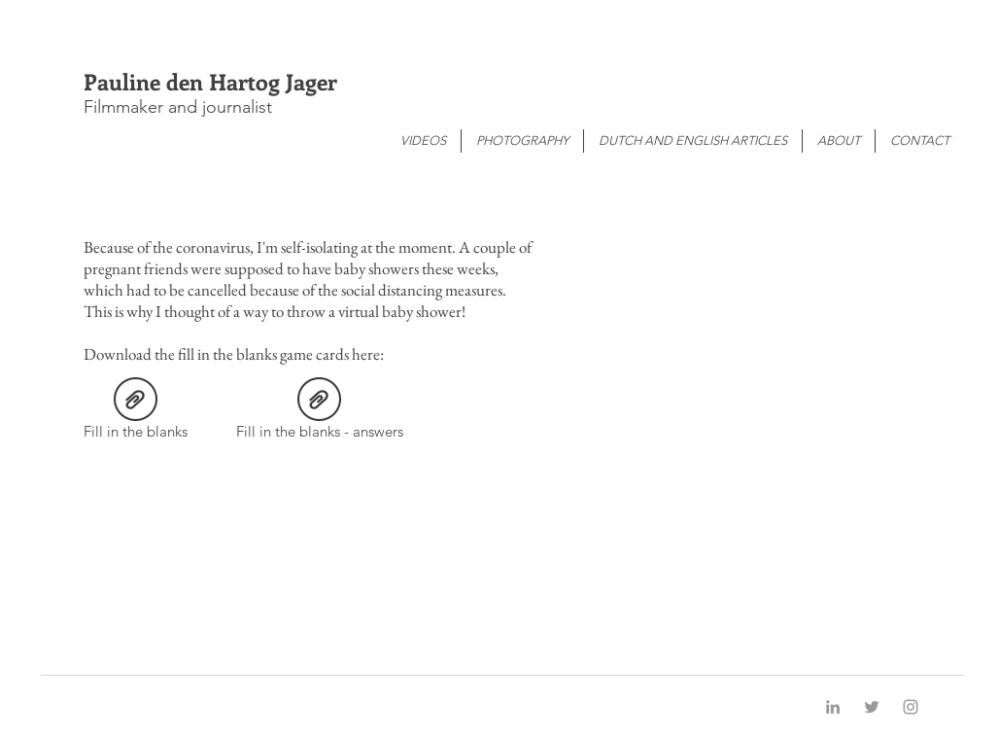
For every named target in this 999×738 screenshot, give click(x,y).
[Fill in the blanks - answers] (319, 411)
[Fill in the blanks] (136, 411)
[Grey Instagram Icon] (910, 707)
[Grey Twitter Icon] (871, 707)
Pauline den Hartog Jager (210, 81)
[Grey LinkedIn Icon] (833, 707)
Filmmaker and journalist (178, 107)
